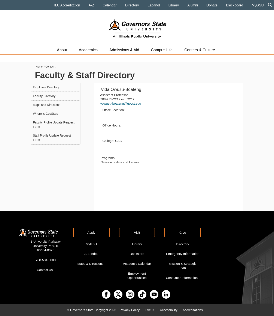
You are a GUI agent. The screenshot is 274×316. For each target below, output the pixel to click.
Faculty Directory (44, 96)
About (62, 50)
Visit (137, 232)
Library (173, 5)
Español (153, 5)
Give (182, 232)
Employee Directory (46, 87)
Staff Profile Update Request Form (52, 137)
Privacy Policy (130, 310)
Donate (211, 5)
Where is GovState (45, 113)
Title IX (150, 310)
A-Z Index (91, 254)
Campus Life (162, 50)
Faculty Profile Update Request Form (53, 124)
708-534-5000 (46, 260)
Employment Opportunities (136, 276)
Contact (49, 66)
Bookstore (137, 254)
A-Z (91, 5)
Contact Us (45, 270)
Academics (88, 50)
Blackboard (234, 5)
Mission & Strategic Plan (182, 266)
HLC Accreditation (66, 5)
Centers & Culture (199, 50)
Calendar (110, 5)
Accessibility (168, 310)
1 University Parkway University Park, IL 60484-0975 (46, 246)
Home (39, 66)
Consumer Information (182, 278)
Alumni (192, 5)
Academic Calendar (137, 263)
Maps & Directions (90, 263)
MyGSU (258, 5)
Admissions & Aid (124, 50)
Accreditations (193, 310)
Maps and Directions (46, 105)
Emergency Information (182, 254)
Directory (132, 5)
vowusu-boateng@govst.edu (120, 103)
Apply (91, 232)
